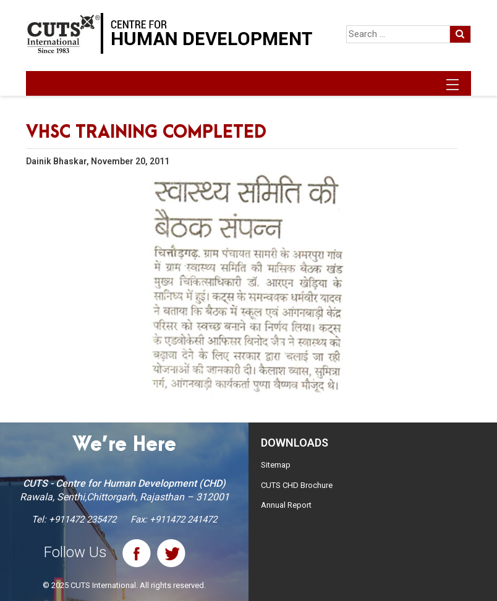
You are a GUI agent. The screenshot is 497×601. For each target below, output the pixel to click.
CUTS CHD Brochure (297, 485)
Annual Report (286, 505)
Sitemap (276, 464)
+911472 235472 (82, 519)
